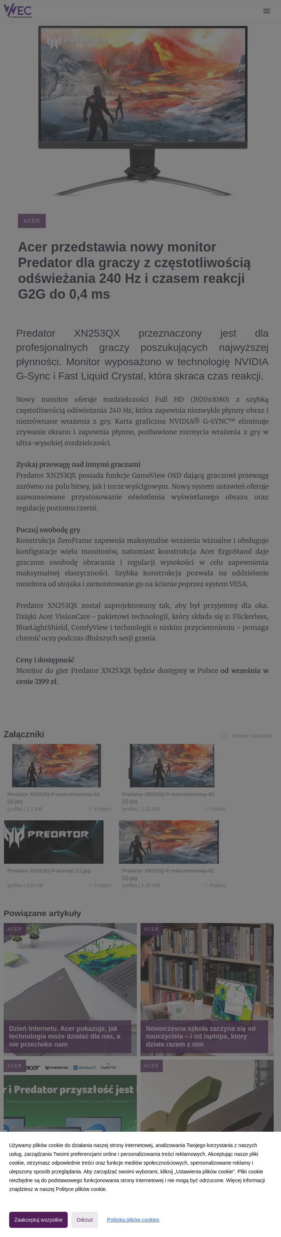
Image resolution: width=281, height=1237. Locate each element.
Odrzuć (84, 1220)
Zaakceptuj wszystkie (38, 1220)
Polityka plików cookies (133, 1220)
